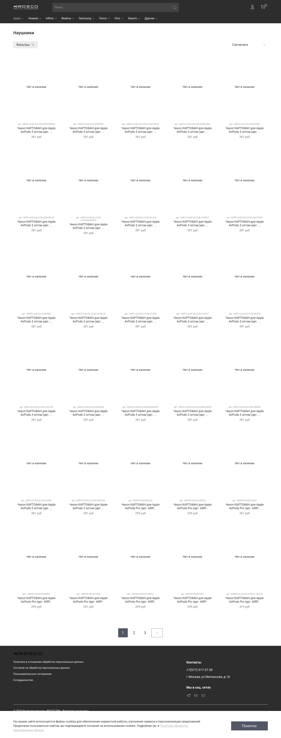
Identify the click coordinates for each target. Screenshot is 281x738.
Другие (151, 18)
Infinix (51, 18)
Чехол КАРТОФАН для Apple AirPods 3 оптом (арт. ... (36, 130)
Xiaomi (134, 18)
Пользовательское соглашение (32, 674)
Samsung (87, 18)
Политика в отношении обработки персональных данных (48, 661)
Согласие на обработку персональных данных (41, 667)
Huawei (35, 18)
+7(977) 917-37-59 (199, 670)
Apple (18, 18)
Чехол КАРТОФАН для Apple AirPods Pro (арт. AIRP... (140, 506)
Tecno (104, 18)
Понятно (249, 726)
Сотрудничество (23, 680)
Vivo (119, 18)
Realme (68, 18)
